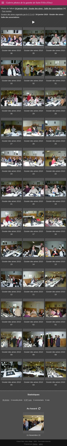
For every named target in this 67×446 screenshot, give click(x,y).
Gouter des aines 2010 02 (33, 323)
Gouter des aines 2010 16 (55, 232)
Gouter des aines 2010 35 (33, 51)
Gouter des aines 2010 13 (55, 262)
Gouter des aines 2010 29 (33, 112)
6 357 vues (28, 400)
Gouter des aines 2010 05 (11, 383)
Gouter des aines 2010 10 (55, 293)
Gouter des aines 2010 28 (55, 112)
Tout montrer (7, 11)
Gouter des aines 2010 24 (11, 172)
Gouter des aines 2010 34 (55, 51)
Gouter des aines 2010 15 (11, 262)
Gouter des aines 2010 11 (33, 293)
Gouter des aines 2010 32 (33, 82)
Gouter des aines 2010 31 (55, 82)
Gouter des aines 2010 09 (11, 353)
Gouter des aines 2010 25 (55, 142)
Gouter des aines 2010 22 (55, 172)
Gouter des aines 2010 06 (33, 353)
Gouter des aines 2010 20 (33, 202)
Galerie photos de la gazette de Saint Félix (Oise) (29, 2)
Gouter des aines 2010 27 (11, 142)
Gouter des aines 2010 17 (33, 232)
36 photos (5, 400)
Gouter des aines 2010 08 (55, 353)
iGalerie (35, 444)
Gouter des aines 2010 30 (11, 112)
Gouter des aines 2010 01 (55, 323)
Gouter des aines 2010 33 (11, 82)
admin (41, 444)
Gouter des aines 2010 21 (11, 202)
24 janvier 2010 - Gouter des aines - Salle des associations (38, 8)
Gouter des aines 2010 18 (11, 232)
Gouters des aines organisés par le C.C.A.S (17, 14)
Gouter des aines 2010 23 (33, 172)
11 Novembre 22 (33, 435)
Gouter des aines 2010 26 (33, 142)
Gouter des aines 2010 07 (11, 323)
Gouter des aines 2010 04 (33, 383)
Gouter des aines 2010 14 (33, 262)
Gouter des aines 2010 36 (11, 51)
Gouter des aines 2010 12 (11, 293)
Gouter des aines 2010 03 (55, 383)
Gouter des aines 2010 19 (55, 202)
